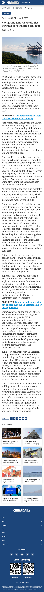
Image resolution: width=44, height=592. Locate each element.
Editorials (17, 7)
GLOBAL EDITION (24, 582)
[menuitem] (24, 2)
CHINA (16, 582)
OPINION (6, 7)
